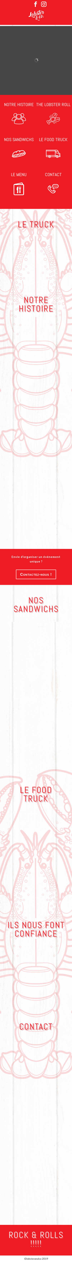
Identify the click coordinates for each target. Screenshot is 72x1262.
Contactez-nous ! (36, 574)
